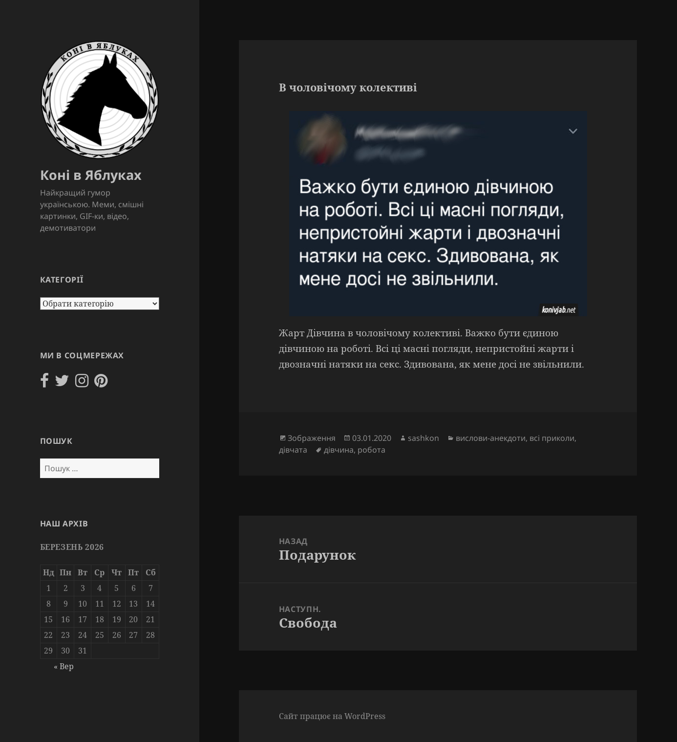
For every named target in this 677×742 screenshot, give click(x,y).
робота (371, 449)
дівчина (339, 449)
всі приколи (551, 438)
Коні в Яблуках (91, 175)
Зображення (312, 438)
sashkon (423, 438)
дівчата (293, 449)
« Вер (64, 666)
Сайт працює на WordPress (332, 716)
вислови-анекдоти (491, 438)
